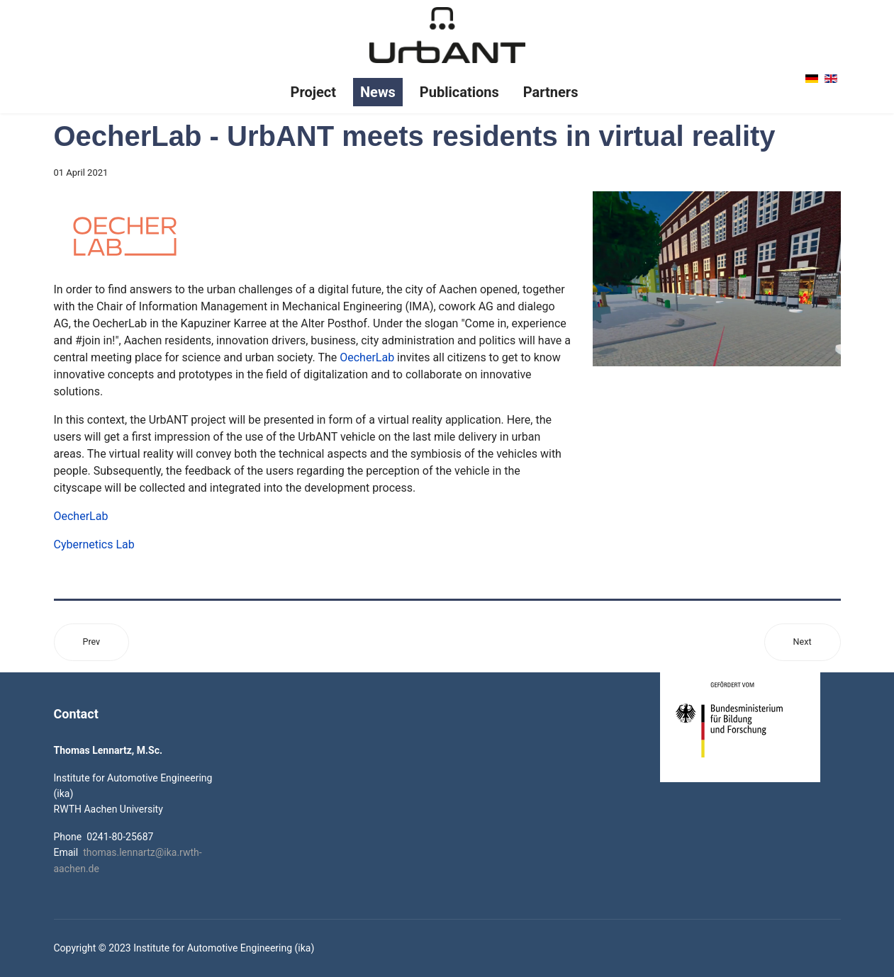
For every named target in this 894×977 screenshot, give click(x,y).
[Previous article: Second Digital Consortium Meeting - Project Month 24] (92, 642)
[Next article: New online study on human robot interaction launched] (802, 642)
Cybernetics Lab (94, 544)
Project (313, 92)
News (378, 92)
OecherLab (367, 357)
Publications (459, 92)
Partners (551, 92)
